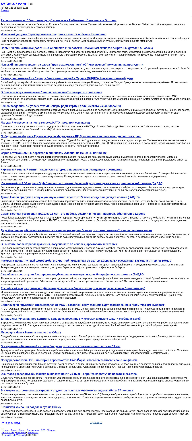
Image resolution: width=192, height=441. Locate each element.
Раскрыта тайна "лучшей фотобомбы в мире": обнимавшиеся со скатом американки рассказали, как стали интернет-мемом (86, 260)
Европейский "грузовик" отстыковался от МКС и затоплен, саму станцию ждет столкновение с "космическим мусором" (83, 304)
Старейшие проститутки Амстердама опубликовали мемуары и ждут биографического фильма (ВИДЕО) (73, 274)
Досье (14, 430)
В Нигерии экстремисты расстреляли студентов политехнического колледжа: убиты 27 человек (67, 390)
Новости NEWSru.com (15, 435)
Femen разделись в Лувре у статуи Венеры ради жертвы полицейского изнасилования (61, 106)
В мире (5, 10)
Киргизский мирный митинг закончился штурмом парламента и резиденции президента (61, 169)
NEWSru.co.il (8, 432)
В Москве (21, 432)
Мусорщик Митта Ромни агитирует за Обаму (31, 332)
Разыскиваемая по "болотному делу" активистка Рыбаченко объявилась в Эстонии (58, 20)
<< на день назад (11, 423)
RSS (43, 430)
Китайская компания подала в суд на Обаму (31, 407)
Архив (22, 430)
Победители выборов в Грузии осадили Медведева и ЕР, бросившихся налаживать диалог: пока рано (71, 136)
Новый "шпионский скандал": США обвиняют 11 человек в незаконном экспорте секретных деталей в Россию (77, 48)
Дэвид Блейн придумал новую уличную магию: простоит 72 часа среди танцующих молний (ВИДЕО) (70, 197)
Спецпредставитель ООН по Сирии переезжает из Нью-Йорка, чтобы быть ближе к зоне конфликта (69, 360)
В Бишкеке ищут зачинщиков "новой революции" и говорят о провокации (51, 92)
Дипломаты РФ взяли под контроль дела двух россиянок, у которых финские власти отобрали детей (71, 318)
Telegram (51, 430)
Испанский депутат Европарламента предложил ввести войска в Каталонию (53, 34)
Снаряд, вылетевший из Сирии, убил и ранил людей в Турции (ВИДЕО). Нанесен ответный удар (67, 78)
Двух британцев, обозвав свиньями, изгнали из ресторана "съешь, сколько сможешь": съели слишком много (76, 230)
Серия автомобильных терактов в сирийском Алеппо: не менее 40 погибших (54, 153)
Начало (5, 430)
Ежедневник (33, 430)
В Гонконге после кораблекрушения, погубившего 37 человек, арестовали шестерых (59, 244)
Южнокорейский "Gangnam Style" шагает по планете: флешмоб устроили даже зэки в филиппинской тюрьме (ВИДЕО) (82, 183)
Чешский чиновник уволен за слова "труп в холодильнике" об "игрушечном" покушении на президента (72, 64)
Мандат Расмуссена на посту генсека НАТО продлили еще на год (45, 122)
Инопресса (33, 432)
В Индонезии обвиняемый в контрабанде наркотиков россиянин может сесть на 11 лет (60, 346)
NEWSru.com (13, 4)
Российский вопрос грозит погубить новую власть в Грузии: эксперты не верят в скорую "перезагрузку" (73, 288)
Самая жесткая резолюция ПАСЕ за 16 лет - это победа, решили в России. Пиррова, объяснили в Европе (73, 213)
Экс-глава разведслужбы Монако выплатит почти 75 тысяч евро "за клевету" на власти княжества (69, 373)
